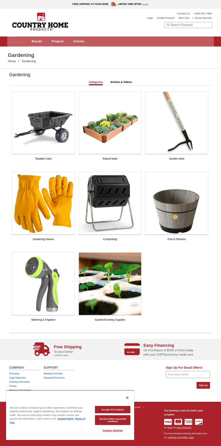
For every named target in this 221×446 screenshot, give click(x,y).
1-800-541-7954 (203, 13)
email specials (203, 17)
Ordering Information (19, 382)
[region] (70, 415)
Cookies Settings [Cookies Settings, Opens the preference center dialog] (113, 430)
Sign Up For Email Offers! (184, 367)
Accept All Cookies (112, 409)
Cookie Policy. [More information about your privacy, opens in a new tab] (65, 418)
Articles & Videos (121, 82)
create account (165, 17)
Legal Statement (17, 377)
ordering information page (181, 437)
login (150, 17)
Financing (14, 373)
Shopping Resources (54, 377)
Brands (45, 41)
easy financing (184, 427)
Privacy (12, 386)
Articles (93, 41)
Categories (96, 82)
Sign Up (203, 385)
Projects (68, 41)
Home (12, 61)
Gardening (29, 61)
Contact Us (183, 13)
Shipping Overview (53, 373)
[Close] (127, 398)
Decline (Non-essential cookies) (112, 420)
